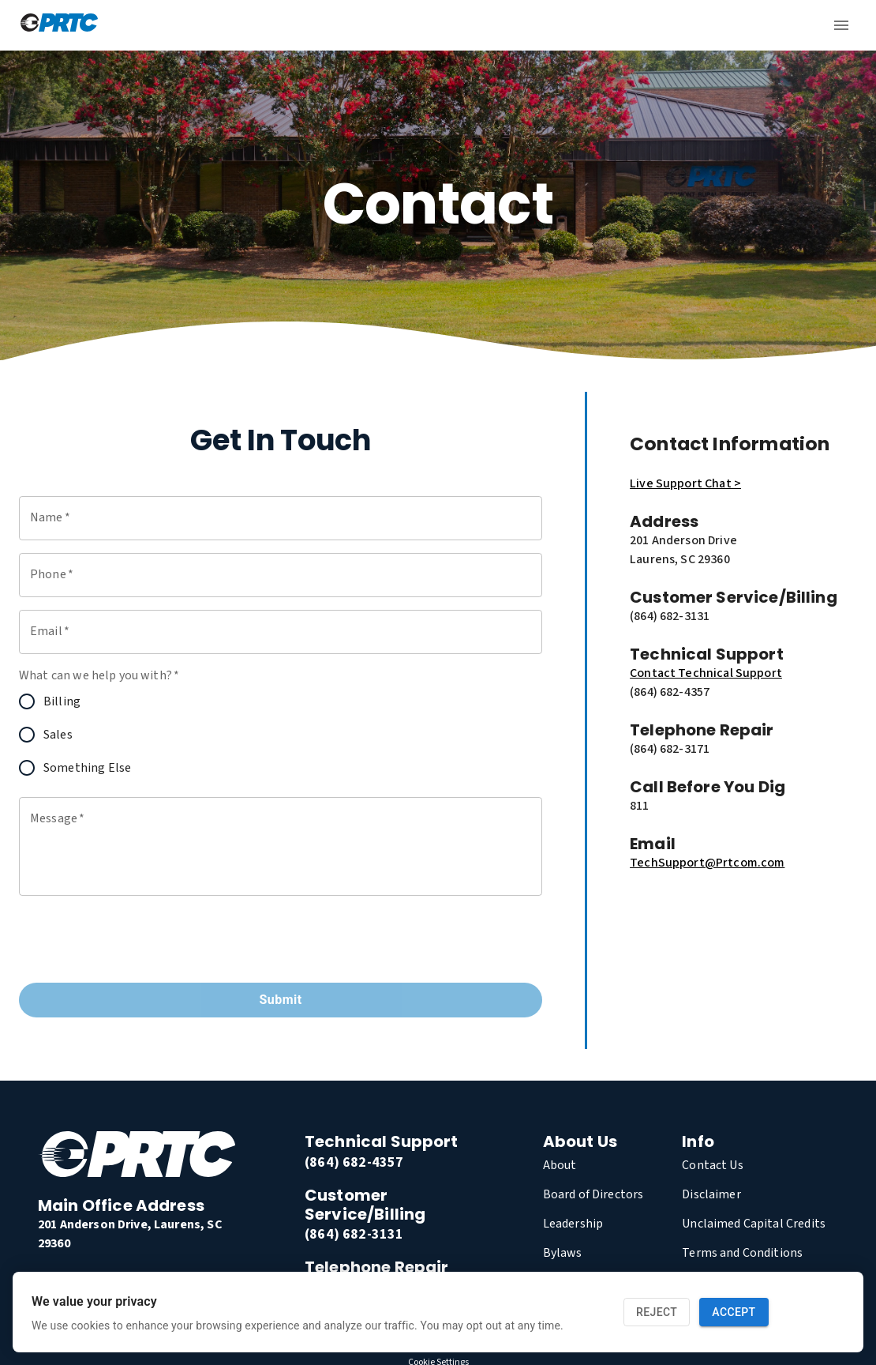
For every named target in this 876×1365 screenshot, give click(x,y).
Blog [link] (589, 42)
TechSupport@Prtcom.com (707, 812)
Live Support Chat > (685, 433)
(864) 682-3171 (354, 1237)
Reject (656, 1312)
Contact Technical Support (706, 622)
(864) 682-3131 (354, 1184)
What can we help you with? (99, 625)
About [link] (646, 42)
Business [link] (521, 42)
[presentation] (139, 888)
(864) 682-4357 (354, 1112)
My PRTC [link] (815, 42)
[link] (53, 1229)
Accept (733, 1312)
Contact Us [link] (725, 42)
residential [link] (430, 42)
